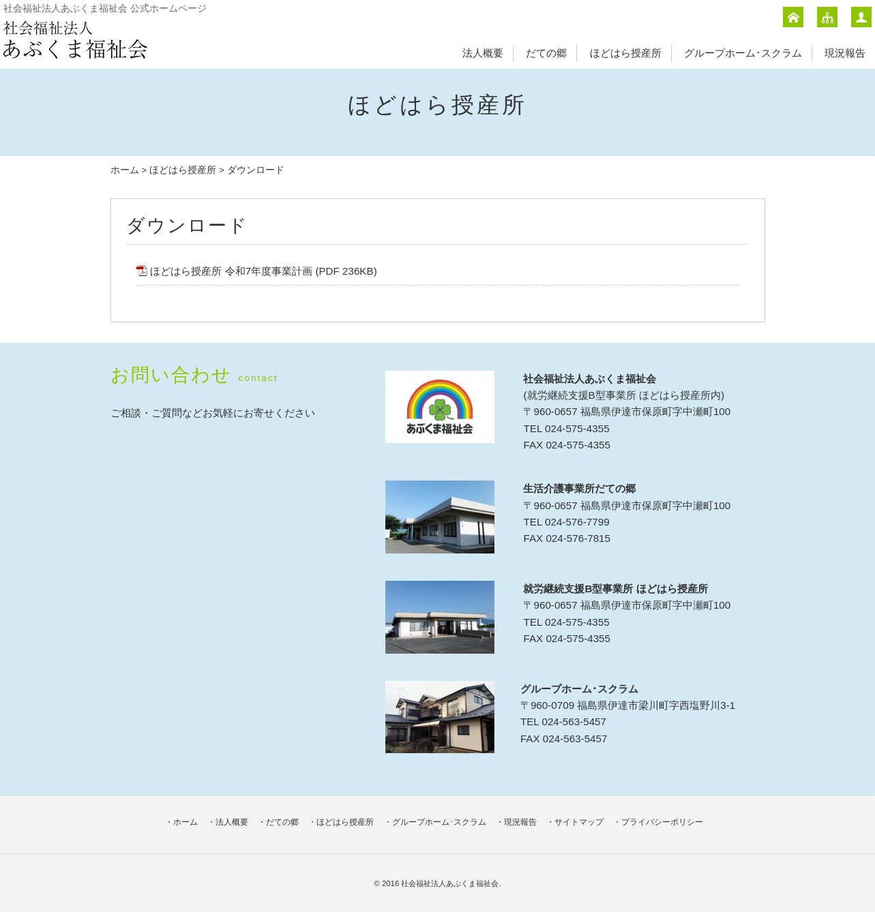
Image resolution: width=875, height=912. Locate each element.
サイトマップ (579, 822)
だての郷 (546, 53)
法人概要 (482, 53)
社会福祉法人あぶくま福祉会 (450, 883)
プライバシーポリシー (662, 822)
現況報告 (845, 53)
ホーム (124, 170)
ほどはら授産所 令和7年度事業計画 (231, 271)
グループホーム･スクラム (743, 53)
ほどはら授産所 (626, 53)
